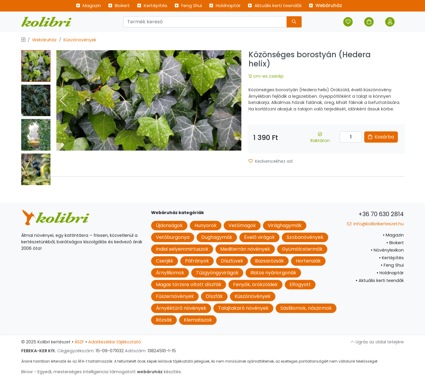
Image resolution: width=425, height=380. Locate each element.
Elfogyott (300, 284)
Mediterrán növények (245, 249)
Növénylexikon (387, 250)
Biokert (119, 5)
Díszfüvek (232, 260)
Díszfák (214, 296)
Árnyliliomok (170, 272)
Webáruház (325, 5)
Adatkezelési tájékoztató (114, 342)
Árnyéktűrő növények (181, 308)
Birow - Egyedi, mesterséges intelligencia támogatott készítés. (101, 372)
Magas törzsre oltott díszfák (188, 284)
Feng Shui (188, 5)
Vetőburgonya (172, 237)
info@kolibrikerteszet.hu (375, 224)
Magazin (88, 5)
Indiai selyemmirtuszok (182, 249)
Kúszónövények (79, 40)
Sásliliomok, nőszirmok (306, 308)
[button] (234, 100)
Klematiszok (198, 320)
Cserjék (164, 260)
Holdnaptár (225, 5)
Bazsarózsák (269, 260)
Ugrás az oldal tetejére (377, 342)
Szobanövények (305, 237)
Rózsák (164, 320)
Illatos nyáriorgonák (273, 272)
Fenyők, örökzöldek (255, 284)
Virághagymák (285, 225)
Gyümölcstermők (302, 249)
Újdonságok (169, 225)
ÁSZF (79, 342)
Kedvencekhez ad (270, 161)
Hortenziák (308, 260)
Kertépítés (152, 5)
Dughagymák (216, 237)
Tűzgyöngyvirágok (217, 272)
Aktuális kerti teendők (275, 5)
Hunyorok (205, 225)
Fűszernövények (175, 296)
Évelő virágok (259, 237)
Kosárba (381, 136)
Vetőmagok (242, 225)
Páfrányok (197, 260)
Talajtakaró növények (243, 308)
